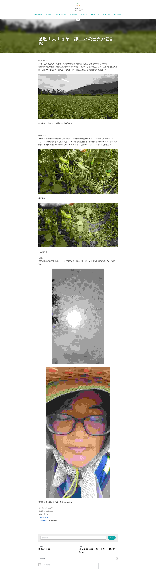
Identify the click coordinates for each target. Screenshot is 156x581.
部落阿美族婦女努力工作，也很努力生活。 (98, 551)
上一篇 (41, 546)
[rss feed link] (117, 558)
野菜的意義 (44, 549)
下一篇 (82, 546)
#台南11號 (42, 520)
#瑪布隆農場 (43, 517)
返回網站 (41, 558)
